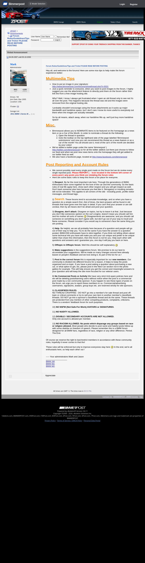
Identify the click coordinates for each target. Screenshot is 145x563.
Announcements (16, 33)
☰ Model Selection (37, 4)
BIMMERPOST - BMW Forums (125, 396)
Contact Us (107, 396)
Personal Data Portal (92, 420)
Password (35, 40)
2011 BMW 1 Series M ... (20, 114)
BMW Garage (59, 22)
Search (134, 22)
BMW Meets (81, 22)
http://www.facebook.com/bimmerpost (109, 157)
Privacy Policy (50, 420)
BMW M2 (50, 364)
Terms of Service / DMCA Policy (69, 420)
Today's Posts (115, 22)
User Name (35, 36)
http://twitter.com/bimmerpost (65, 150)
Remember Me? (62, 37)
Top (141, 396)
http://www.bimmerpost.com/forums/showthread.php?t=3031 (80, 86)
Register (134, 4)
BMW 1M (50, 361)
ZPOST (13, 31)
